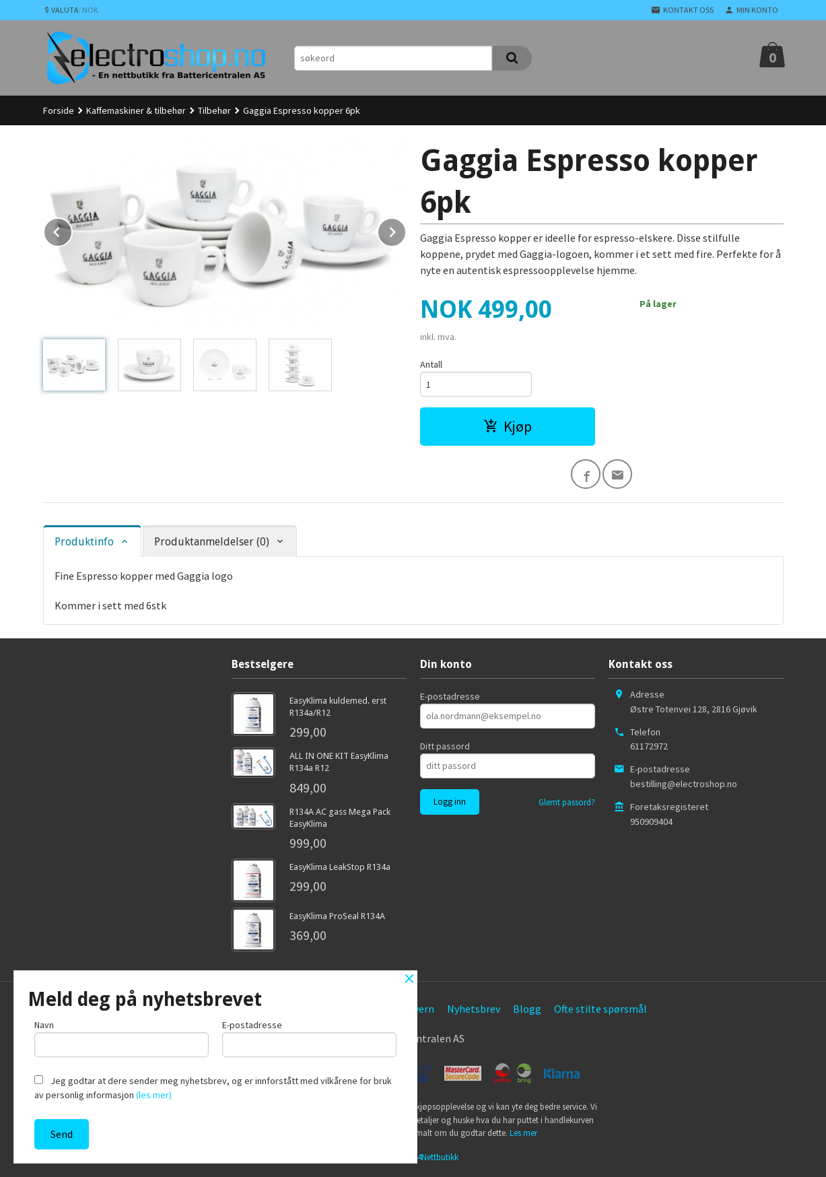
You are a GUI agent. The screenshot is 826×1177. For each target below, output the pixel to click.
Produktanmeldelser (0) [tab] (211, 541)
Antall (431, 364)
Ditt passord (445, 746)
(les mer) (154, 1095)
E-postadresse (450, 696)
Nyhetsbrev (473, 1008)
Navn (121, 1038)
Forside (58, 110)
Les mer (523, 1133)
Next (406, 229)
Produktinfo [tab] (84, 541)
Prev (72, 229)
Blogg (527, 1008)
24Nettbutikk (435, 1157)
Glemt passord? (567, 802)
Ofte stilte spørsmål (600, 1008)
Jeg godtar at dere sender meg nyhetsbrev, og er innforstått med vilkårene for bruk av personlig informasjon (213, 1088)
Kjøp (507, 426)
